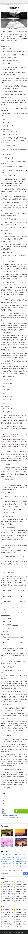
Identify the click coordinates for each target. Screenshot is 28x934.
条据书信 (11, 4)
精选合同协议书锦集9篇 (10, 870)
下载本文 (22, 10)
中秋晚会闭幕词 (5, 866)
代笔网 (12, 932)
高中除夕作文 (6, 919)
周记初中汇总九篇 (20, 921)
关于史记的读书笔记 (21, 917)
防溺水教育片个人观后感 (7, 861)
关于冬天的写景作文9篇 (20, 861)
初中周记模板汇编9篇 (8, 886)
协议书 (16, 4)
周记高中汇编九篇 (19, 859)
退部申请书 (18, 919)
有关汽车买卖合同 (20, 926)
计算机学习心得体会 (20, 857)
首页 (7, 4)
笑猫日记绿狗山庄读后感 (7, 863)
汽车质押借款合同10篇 (20, 866)
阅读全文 (17, 10)
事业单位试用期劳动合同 (7, 859)
